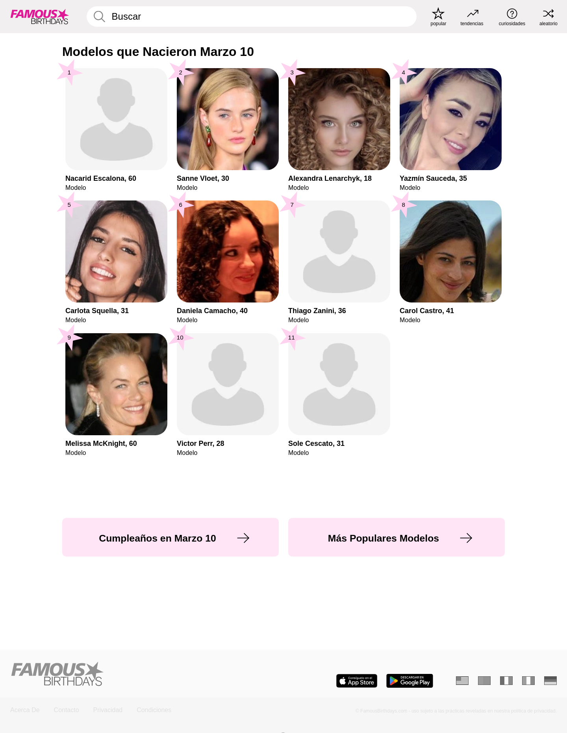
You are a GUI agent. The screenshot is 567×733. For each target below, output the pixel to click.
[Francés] (506, 680)
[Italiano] (528, 680)
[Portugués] (484, 680)
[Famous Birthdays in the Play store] (409, 681)
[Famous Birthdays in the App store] (357, 681)
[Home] (144, 674)
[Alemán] (550, 680)
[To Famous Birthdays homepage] (39, 17)
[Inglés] (462, 680)
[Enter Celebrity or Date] (252, 16)
